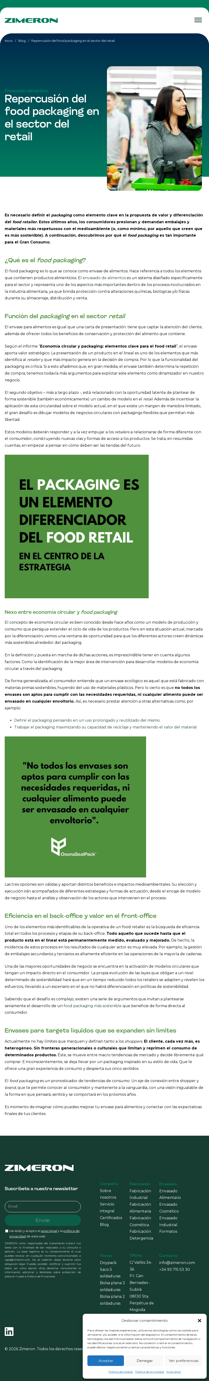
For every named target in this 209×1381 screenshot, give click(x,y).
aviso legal (49, 1231)
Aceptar (105, 1360)
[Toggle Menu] (198, 20)
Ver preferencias (183, 1360)
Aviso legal (173, 1371)
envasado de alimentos (104, 278)
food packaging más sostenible (93, 1006)
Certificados (111, 1218)
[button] (199, 1320)
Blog (22, 41)
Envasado (168, 1184)
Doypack (108, 1262)
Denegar (145, 1360)
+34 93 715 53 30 (174, 1269)
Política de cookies (121, 1371)
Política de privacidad (149, 1371)
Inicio (9, 41)
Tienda (106, 1256)
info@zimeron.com (177, 1262)
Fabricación (140, 1184)
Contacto (168, 1256)
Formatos (168, 1231)
